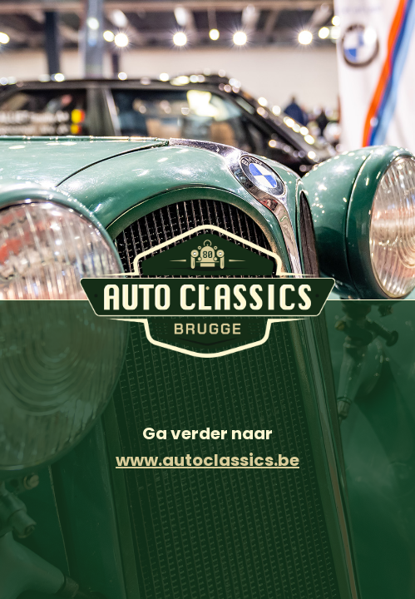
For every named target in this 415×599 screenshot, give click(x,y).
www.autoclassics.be (207, 460)
